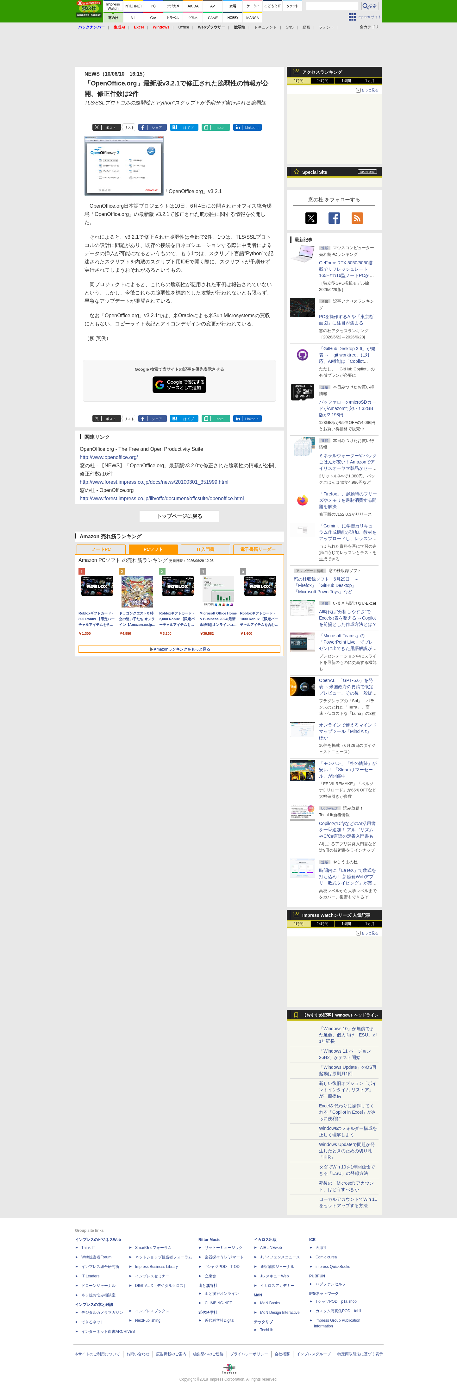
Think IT (88, 1247)
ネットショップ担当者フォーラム (163, 1257)
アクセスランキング (322, 72)
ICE (312, 1240)
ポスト (111, 127)
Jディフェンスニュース (280, 1257)
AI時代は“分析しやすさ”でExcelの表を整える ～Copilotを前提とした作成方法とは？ (348, 618)
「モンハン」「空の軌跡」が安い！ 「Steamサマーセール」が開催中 (348, 769)
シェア (157, 127)
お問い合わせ (138, 1354)
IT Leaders (90, 1276)
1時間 (299, 81)
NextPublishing (147, 1320)
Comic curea (326, 1257)
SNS (290, 27)
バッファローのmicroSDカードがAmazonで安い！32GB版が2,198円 (347, 408)
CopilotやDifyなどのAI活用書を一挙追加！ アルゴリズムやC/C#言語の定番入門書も (347, 830)
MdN (258, 1295)
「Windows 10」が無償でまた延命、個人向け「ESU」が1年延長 (348, 1035)
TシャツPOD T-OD (222, 1266)
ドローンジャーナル (98, 1285)
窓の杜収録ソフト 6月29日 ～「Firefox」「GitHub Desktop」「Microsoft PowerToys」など (326, 585)
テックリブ (263, 1322)
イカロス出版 (265, 1240)
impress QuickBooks (333, 1266)
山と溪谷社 (207, 1285)
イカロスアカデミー (277, 1285)
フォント (326, 27)
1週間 (346, 81)
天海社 (321, 1247)
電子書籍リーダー (258, 549)
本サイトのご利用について (97, 1354)
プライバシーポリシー (249, 1354)
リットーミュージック (224, 1247)
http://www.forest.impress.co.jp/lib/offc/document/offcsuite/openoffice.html (162, 498)
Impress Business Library (156, 1266)
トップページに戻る (179, 516)
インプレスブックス (152, 1311)
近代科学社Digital (219, 1320)
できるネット (92, 1322)
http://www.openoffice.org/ (109, 457)
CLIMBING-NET (218, 1303)
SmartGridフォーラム (153, 1247)
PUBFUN (317, 1276)
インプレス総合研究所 (100, 1266)
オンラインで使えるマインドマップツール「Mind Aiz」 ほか (348, 731)
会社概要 (282, 1354)
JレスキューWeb (274, 1276)
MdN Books (270, 1303)
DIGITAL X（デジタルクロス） (161, 1285)
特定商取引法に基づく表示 (360, 1354)
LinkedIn (252, 127)
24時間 (322, 81)
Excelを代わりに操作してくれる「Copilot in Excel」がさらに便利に (347, 1112)
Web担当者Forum (96, 1257)
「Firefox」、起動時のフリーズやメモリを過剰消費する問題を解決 (348, 500)
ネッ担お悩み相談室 (98, 1295)
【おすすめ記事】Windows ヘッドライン (340, 1015)
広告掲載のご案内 (171, 1354)
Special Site (314, 172)
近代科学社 (207, 1312)
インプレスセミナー (152, 1276)
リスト (129, 127)
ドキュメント (265, 27)
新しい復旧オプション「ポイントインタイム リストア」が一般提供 (348, 1090)
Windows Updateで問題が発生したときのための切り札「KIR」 (347, 1151)
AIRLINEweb (271, 1247)
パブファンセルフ (331, 1284)
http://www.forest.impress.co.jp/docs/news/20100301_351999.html (154, 482)
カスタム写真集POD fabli (338, 1311)
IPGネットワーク (324, 1293)
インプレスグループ (314, 1354)
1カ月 (370, 81)
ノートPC (101, 549)
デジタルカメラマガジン (102, 1312)
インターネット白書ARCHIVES (108, 1331)
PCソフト (153, 549)
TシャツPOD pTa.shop (336, 1301)
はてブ (188, 127)
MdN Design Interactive (280, 1312)
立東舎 (210, 1276)
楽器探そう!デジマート (224, 1257)
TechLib (266, 1330)
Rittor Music (209, 1240)
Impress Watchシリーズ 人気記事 (336, 915)
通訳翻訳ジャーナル (277, 1266)
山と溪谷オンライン (222, 1293)
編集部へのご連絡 (208, 1354)
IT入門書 (205, 549)
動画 (306, 27)
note (220, 127)
